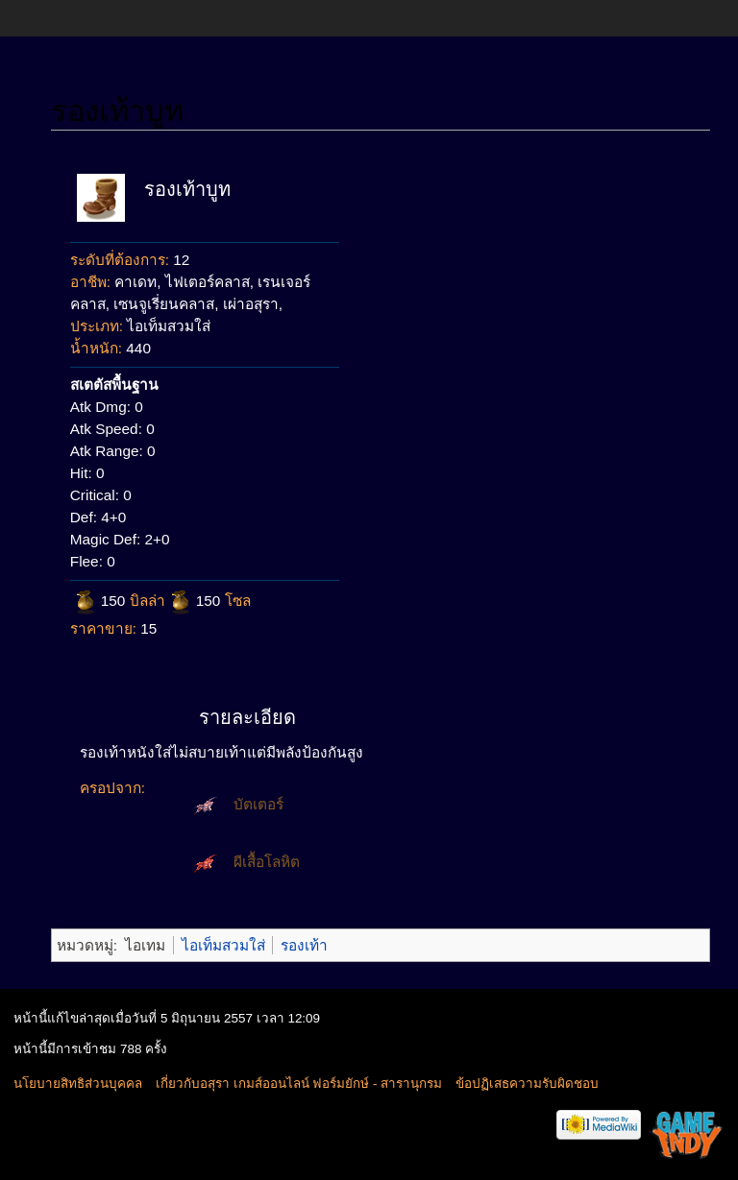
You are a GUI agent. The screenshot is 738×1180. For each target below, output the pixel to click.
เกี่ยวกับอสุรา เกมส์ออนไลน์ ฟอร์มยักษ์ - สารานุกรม (299, 1083)
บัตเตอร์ (258, 804)
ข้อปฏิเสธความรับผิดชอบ (527, 1083)
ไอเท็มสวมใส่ (223, 945)
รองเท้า (304, 945)
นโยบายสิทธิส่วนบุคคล (77, 1083)
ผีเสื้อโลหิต (267, 862)
